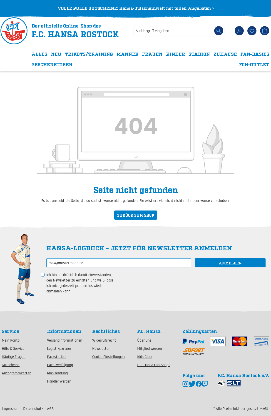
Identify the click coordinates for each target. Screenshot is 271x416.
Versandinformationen (64, 340)
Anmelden (230, 263)
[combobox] (173, 32)
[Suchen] (218, 32)
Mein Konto (11, 340)
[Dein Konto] (239, 32)
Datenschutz (33, 408)
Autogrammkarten (16, 373)
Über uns (144, 340)
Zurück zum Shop (135, 216)
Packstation (56, 356)
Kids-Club (144, 356)
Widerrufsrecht (104, 340)
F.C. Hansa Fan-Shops (153, 365)
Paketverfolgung (60, 365)
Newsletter (101, 348)
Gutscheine (11, 365)
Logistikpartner (59, 348)
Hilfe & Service (13, 348)
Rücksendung (57, 373)
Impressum (11, 408)
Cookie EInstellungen (108, 356)
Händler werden (59, 381)
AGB (50, 408)
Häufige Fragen (13, 356)
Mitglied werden (149, 348)
